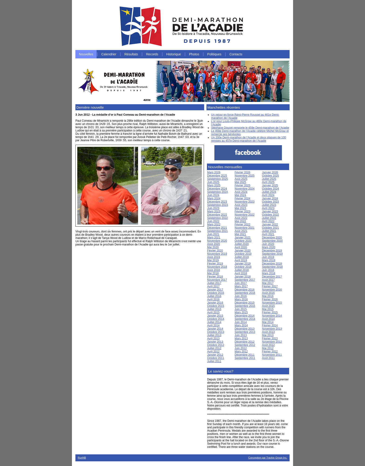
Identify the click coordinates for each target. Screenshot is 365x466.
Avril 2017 (213, 286)
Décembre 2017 (272, 276)
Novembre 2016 (272, 289)
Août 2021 (241, 231)
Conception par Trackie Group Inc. (267, 457)
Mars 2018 (268, 273)
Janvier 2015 (215, 315)
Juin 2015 (241, 309)
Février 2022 (242, 224)
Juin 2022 (213, 221)
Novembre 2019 (217, 253)
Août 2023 (241, 205)
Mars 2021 (213, 237)
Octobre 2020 (243, 240)
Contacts (236, 54)
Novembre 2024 (244, 188)
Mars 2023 (213, 211)
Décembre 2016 (244, 289)
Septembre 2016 (245, 293)
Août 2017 (268, 280)
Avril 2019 (241, 260)
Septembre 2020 (272, 240)
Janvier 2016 (215, 302)
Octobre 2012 (215, 345)
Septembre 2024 (217, 192)
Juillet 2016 (214, 296)
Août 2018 (213, 270)
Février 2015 (270, 312)
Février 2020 (215, 250)
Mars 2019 (268, 260)
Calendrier (108, 54)
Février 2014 (270, 325)
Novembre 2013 (272, 328)
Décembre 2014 (244, 315)
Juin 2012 (241, 348)
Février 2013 (270, 338)
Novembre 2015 (272, 302)
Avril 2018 (241, 273)
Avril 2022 (268, 221)
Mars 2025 (213, 185)
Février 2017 (270, 286)
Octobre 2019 (243, 253)
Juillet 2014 (214, 322)
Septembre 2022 (217, 218)
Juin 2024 (213, 195)
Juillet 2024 (269, 192)
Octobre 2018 (243, 266)
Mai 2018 (213, 273)
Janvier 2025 (270, 185)
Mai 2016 (268, 296)
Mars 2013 (241, 338)
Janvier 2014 (215, 328)
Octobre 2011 (215, 358)
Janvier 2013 (215, 341)
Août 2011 (268, 358)
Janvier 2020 (243, 250)
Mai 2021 (240, 234)
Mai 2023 (240, 208)
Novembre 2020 (217, 240)
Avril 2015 (213, 312)
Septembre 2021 (217, 231)
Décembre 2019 (272, 250)
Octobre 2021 (270, 227)
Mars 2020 (268, 247)
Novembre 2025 (244, 175)
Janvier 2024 (270, 198)
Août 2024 (241, 192)
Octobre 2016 (215, 293)
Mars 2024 (213, 198)
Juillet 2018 (242, 270)
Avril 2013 (213, 338)
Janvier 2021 (243, 237)
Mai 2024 (240, 195)
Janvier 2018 (243, 276)
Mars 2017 (241, 286)
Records (152, 54)
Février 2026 (242, 172)
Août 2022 (241, 218)
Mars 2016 (241, 299)
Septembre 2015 (245, 306)
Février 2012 (270, 351)
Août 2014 (268, 319)
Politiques (214, 54)
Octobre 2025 (270, 175)
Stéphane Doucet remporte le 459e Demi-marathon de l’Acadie (250, 127)
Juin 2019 (268, 257)
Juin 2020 (268, 244)
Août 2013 (268, 332)
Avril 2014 (213, 325)
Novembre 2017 (217, 280)
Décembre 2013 (244, 328)
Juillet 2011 (214, 361)
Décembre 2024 (217, 188)
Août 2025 (241, 179)
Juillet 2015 (214, 309)
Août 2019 (213, 257)
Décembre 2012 (244, 341)
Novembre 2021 (244, 227)
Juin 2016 (241, 296)
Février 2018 (215, 276)
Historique (173, 54)
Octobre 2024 (270, 188)
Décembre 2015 (244, 302)
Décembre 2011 (244, 354)
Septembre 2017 (245, 280)
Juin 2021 (213, 234)
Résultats (131, 54)
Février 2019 (215, 263)
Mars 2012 (241, 351)
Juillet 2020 (242, 244)
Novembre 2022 (244, 214)
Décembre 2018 (272, 263)
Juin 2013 (241, 335)
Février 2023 (242, 211)
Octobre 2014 (215, 319)
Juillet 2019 (242, 257)
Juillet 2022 (269, 218)
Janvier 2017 (215, 289)
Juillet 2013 (214, 335)
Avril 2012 (213, 351)
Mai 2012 (268, 348)
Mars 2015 (241, 312)
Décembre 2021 (217, 227)
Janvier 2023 (270, 211)
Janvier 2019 (243, 263)
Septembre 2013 (245, 332)
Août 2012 (268, 345)
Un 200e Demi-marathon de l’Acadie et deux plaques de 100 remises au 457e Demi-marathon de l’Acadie (248, 139)
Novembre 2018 (217, 266)
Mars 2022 (213, 224)
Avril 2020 (241, 247)
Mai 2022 (240, 221)
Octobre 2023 (270, 201)
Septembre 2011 (245, 358)
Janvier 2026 (270, 172)
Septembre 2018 (272, 266)
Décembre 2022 (217, 214)
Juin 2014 (241, 322)
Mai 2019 (213, 260)
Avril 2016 (213, 299)
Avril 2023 (268, 208)
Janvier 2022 (270, 224)
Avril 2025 (268, 182)
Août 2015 (268, 306)
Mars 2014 (241, 325)
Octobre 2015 (215, 306)
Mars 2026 (213, 172)
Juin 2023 (213, 208)
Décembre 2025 (217, 175)
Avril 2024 (268, 195)
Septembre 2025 (217, 179)
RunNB (82, 457)
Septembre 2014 (245, 319)
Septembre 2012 (245, 345)
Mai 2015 (268, 309)
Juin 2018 (268, 270)
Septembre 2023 (217, 205)
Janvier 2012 (215, 354)
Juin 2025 (213, 182)
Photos (194, 54)
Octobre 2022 (270, 214)
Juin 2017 (241, 283)
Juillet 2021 (269, 231)
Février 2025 (242, 185)
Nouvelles (86, 54)
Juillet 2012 (214, 348)
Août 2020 (213, 244)
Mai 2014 (268, 322)
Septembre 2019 (272, 253)
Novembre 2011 (272, 354)
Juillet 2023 (269, 205)
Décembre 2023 (217, 201)
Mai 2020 (213, 247)
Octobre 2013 (215, 332)
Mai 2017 (268, 283)
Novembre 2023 (244, 201)
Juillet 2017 (214, 283)
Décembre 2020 (272, 237)
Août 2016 (268, 293)
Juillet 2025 (269, 179)
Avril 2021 (268, 234)
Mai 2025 (240, 182)
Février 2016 (270, 299)
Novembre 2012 (272, 341)
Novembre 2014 (272, 315)
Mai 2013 (268, 335)
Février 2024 (242, 198)
